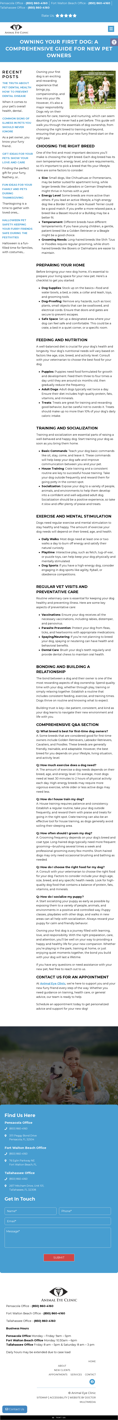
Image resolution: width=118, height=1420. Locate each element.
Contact (90, 1374)
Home (92, 1361)
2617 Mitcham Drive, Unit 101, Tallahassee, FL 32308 (26, 1187)
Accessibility (58, 1397)
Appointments (58, 1374)
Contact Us (14, 1409)
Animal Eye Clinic (52, 983)
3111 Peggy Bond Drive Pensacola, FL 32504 (23, 1137)
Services (76, 1374)
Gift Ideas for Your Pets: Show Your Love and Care (17, 158)
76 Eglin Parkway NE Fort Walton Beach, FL (23, 1162)
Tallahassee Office (13, 7)
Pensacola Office (12, 3)
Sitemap (42, 1397)
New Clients (62, 1370)
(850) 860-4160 (37, 3)
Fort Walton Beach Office (69, 3)
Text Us (59, 1417)
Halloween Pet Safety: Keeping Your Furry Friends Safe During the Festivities (17, 229)
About (62, 1365)
